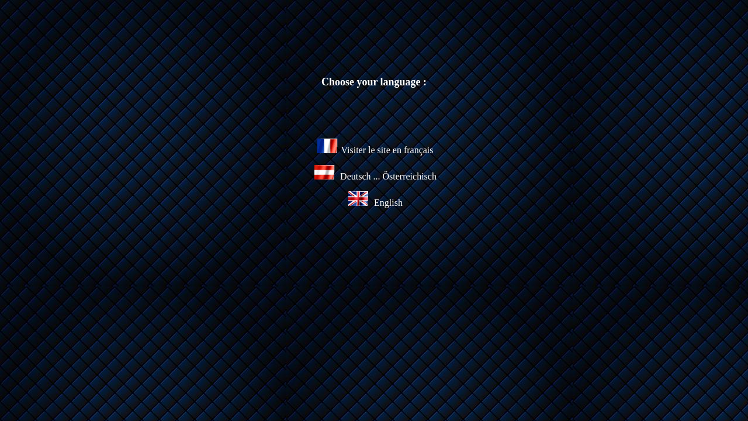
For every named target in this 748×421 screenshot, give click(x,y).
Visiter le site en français (375, 150)
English (375, 203)
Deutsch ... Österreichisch (387, 176)
